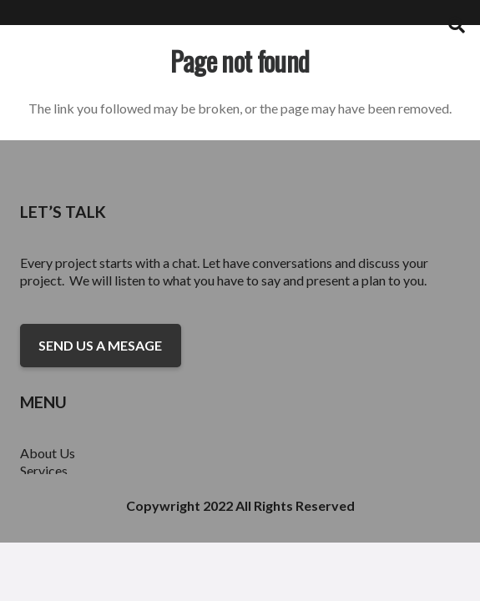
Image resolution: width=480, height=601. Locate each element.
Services (44, 470)
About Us (47, 453)
